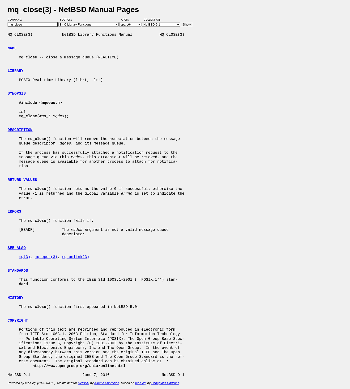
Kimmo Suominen (106, 383)
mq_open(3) (46, 257)
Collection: (152, 19)
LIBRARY (15, 71)
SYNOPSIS (17, 93)
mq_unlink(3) (75, 257)
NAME (12, 48)
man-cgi (140, 383)
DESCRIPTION (20, 130)
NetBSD (83, 383)
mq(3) (24, 257)
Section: (67, 19)
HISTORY (15, 298)
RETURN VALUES (22, 180)
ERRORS (14, 211)
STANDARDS (18, 270)
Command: (16, 19)
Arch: (127, 19)
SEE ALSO (17, 248)
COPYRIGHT (18, 320)
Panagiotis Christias (165, 383)
